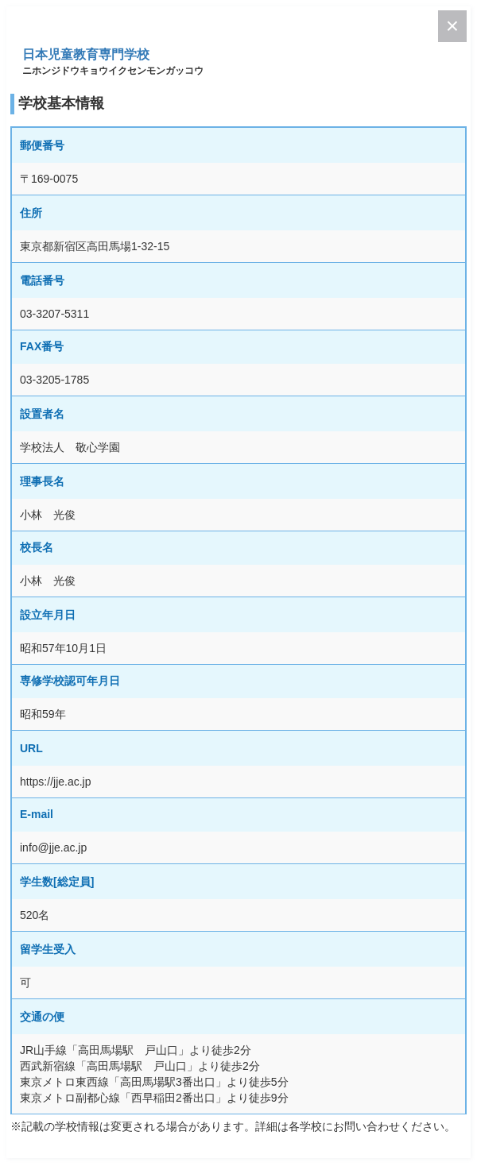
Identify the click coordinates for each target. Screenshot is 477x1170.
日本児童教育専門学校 (85, 54)
